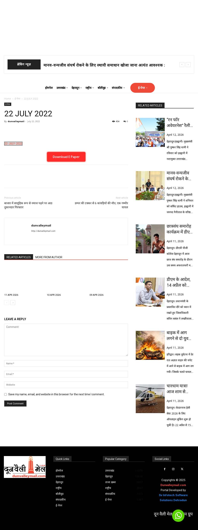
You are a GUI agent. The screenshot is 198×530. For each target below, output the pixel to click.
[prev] (181, 64)
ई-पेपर (17, 98)
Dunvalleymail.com (173, 485)
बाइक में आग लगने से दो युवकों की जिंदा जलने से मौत (180, 335)
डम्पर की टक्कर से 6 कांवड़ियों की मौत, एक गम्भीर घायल (101, 205)
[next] (188, 64)
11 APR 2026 (11, 294)
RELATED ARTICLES (19, 257)
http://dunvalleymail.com (43, 231)
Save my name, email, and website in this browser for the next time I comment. (56, 394)
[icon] (178, 517)
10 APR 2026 (54, 294)
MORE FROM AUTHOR (48, 257)
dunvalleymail (16, 121)
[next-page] (12, 302)
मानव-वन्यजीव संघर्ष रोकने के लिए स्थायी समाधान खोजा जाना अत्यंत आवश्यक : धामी (179, 176)
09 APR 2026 (96, 294)
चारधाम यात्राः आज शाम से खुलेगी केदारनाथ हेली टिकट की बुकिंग (179, 389)
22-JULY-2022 (13, 143)
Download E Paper (66, 157)
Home (7, 98)
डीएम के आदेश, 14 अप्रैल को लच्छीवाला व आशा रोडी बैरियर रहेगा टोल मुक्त (180, 282)
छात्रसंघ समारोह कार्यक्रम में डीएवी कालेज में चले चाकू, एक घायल (180, 229)
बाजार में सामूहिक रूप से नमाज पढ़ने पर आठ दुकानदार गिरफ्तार (28, 205)
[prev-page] (6, 302)
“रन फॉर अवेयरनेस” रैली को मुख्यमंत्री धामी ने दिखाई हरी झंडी (178, 123)
